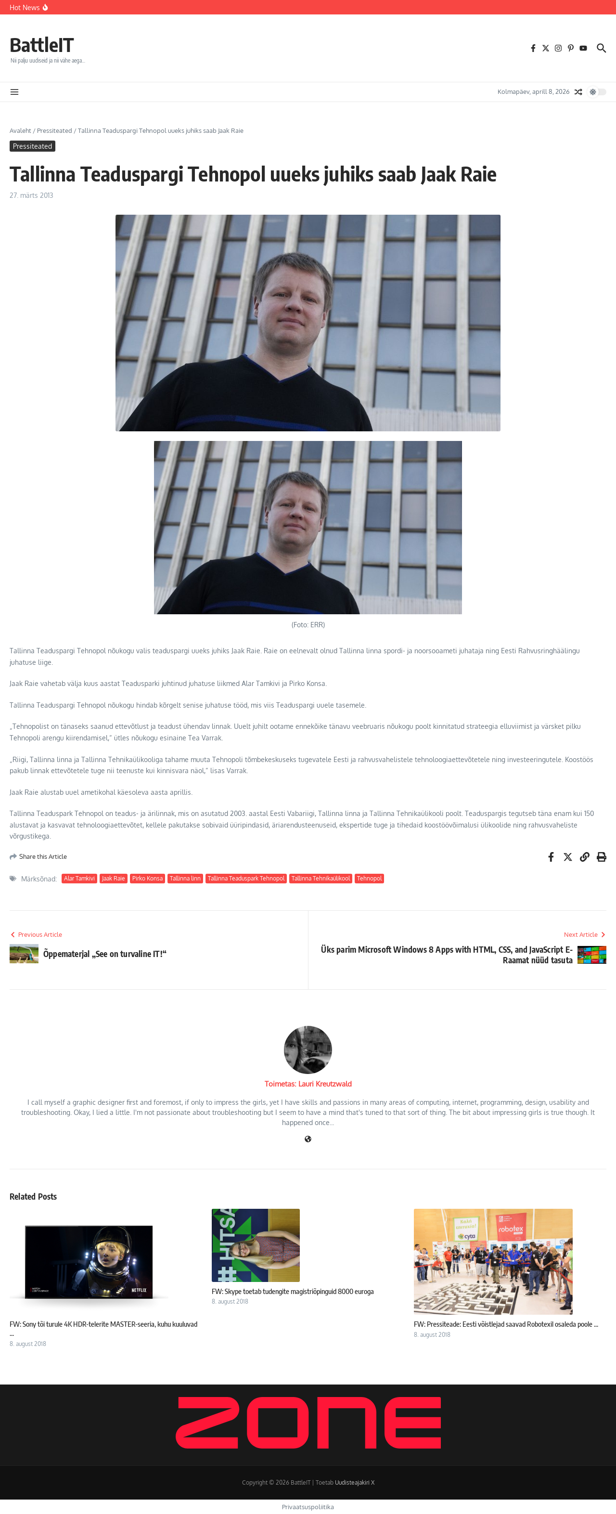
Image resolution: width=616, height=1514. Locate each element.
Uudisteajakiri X (354, 1482)
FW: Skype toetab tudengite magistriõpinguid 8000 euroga (293, 1291)
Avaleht (20, 130)
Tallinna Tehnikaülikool (321, 878)
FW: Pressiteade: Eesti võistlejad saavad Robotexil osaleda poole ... (506, 1324)
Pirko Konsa (147, 878)
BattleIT (42, 44)
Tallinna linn (185, 878)
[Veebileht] (308, 1140)
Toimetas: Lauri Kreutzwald (308, 1083)
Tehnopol (369, 878)
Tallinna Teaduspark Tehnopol (246, 878)
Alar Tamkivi (79, 878)
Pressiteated (54, 130)
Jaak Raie (113, 878)
